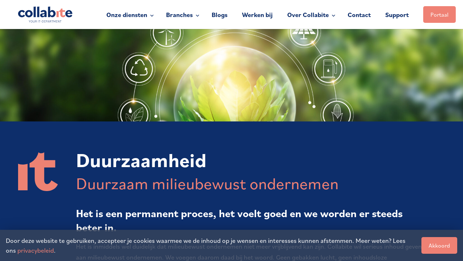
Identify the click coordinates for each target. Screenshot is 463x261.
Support (397, 15)
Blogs (220, 15)
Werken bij (257, 15)
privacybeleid (35, 250)
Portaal (439, 14)
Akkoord (439, 245)
